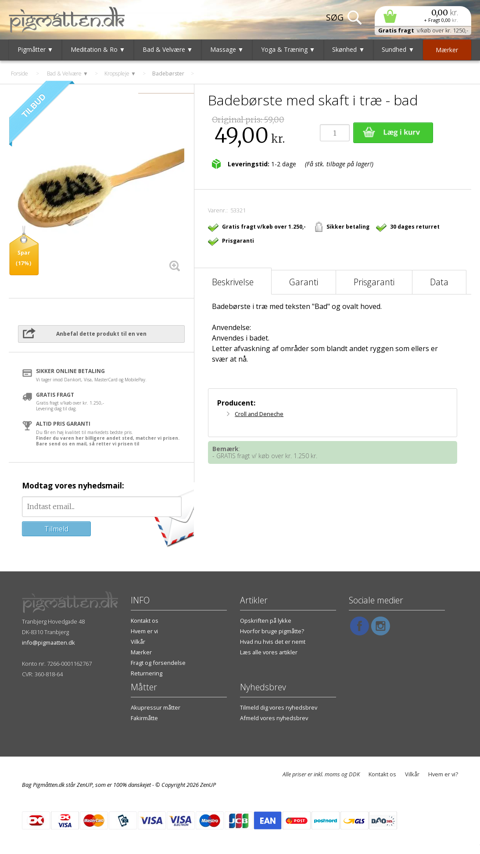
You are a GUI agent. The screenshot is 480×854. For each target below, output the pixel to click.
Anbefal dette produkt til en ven (101, 333)
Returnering (146, 673)
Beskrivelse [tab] (233, 282)
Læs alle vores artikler (268, 652)
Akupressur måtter (155, 707)
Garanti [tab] (303, 282)
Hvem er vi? (443, 774)
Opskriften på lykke (265, 620)
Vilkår (138, 642)
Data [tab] (439, 282)
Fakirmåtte (144, 718)
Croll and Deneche (259, 414)
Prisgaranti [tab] (374, 282)
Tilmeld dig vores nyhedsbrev (278, 707)
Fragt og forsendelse (158, 663)
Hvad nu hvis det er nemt (272, 642)
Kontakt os (144, 620)
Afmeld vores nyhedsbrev (274, 718)
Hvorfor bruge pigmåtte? (272, 631)
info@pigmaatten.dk (48, 642)
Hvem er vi (144, 631)
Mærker (141, 652)
